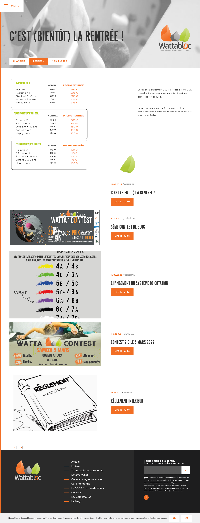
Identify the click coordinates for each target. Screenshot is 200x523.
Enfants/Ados (79, 475)
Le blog (76, 501)
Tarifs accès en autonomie (87, 471)
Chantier (19, 61)
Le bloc (75, 466)
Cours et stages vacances (86, 479)
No (186, 518)
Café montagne (80, 484)
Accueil (75, 462)
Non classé (59, 61)
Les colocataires (81, 497)
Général (38, 61)
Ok (174, 518)
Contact (76, 493)
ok (185, 470)
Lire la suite (122, 202)
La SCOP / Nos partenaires (87, 488)
